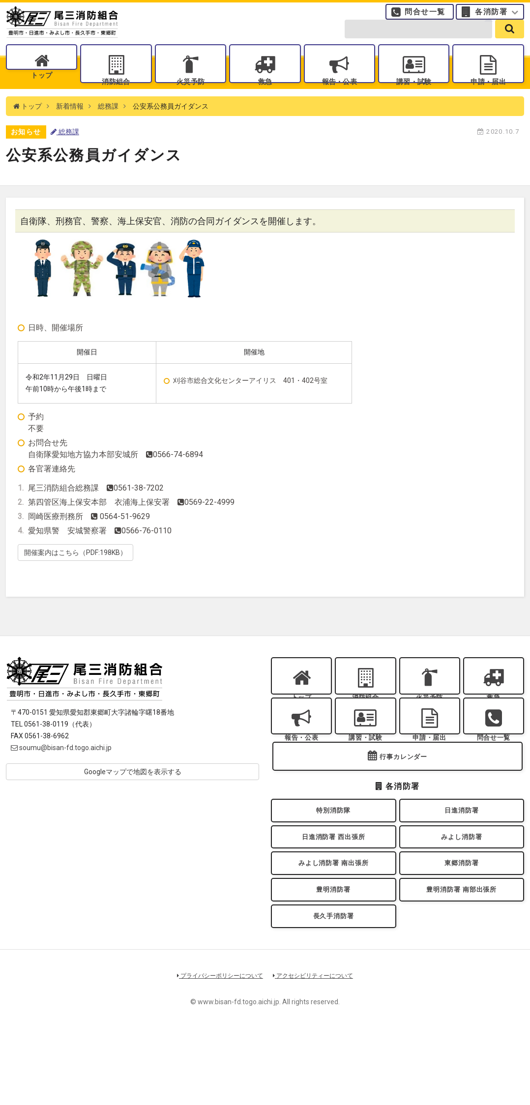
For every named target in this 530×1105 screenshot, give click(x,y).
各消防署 (491, 17)
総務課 (108, 128)
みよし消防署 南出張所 (333, 922)
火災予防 (190, 93)
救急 (264, 93)
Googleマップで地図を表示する (132, 794)
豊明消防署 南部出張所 (461, 954)
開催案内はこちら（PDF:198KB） (75, 574)
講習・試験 (414, 93)
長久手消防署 (333, 985)
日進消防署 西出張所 (333, 890)
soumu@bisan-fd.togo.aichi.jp (61, 770)
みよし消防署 (461, 890)
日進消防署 (462, 859)
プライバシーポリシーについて (217, 1047)
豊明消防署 (333, 954)
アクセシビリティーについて (316, 1047)
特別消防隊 (333, 859)
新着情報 (70, 128)
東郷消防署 (462, 922)
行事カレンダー (403, 802)
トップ (42, 93)
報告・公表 (339, 93)
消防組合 (116, 93)
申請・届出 (488, 93)
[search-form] (418, 40)
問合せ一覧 (425, 17)
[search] (509, 40)
